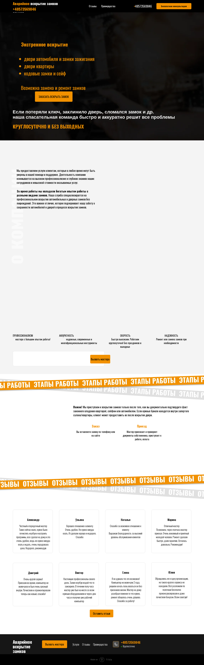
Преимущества (81, 8)
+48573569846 (117, 6)
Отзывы (67, 8)
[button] (173, 8)
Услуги (57, 8)
